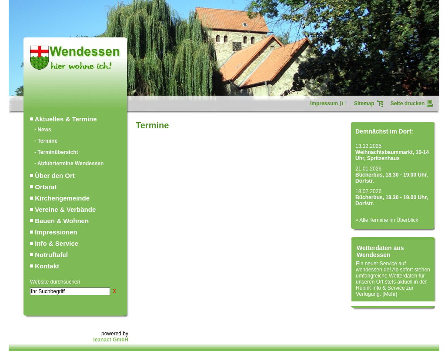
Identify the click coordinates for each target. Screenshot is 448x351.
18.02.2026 (391, 197)
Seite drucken (412, 103)
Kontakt (44, 266)
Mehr (390, 294)
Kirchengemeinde (60, 198)
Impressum (328, 103)
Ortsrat (43, 187)
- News (40, 130)
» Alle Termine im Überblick (386, 220)
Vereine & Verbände (63, 209)
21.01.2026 (391, 175)
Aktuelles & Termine (63, 119)
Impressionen (53, 232)
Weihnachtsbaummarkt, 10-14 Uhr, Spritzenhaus (392, 155)
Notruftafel (49, 254)
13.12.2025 (392, 152)
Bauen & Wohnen (59, 220)
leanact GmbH (110, 340)
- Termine (43, 141)
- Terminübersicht (54, 152)
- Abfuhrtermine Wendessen (67, 163)
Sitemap (368, 103)
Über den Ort (52, 175)
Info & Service (54, 243)
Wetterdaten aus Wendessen (380, 251)
